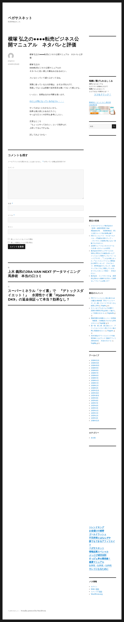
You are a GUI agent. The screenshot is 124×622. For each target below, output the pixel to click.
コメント (11, 167)
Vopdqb (102, 323)
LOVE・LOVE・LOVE (100, 565)
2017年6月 (94, 406)
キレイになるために (98, 569)
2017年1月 (94, 418)
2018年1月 (94, 388)
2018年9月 (95, 368)
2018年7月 (94, 373)
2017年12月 (95, 391)
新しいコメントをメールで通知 (22, 239)
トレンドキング (96, 527)
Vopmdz (110, 313)
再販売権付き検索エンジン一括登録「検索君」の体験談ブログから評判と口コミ (103, 320)
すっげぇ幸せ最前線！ (100, 558)
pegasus (11, 61)
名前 (10, 204)
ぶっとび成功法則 (97, 555)
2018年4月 (95, 380)
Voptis (103, 306)
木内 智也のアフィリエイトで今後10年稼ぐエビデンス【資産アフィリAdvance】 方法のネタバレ (103, 338)
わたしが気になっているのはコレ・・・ (47, 101)
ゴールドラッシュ (97, 534)
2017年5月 (94, 408)
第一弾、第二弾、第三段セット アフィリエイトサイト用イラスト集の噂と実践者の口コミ (103, 328)
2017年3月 (94, 413)
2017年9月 (94, 398)
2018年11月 (95, 363)
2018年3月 (95, 383)
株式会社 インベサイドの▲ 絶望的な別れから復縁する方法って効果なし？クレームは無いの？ (103, 278)
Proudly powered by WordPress (33, 611)
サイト (10, 227)
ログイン (94, 587)
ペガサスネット (20, 18)
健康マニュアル (96, 562)
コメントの (96, 592)
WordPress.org (97, 594)
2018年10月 (95, 365)
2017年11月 (95, 393)
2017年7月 (94, 403)
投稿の (95, 589)
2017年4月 (94, 411)
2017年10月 (95, 396)
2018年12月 (95, 360)
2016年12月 (95, 421)
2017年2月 (94, 416)
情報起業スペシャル (98, 551)
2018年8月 (95, 370)
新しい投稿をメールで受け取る (22, 242)
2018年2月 (95, 385)
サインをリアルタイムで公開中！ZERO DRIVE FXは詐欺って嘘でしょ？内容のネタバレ (103, 310)
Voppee (110, 331)
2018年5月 (94, 378)
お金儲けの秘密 (96, 530)
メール (11, 215)
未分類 (93, 438)
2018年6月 (95, 375)
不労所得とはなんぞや (100, 537)
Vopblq (93, 343)
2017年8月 (94, 401)
